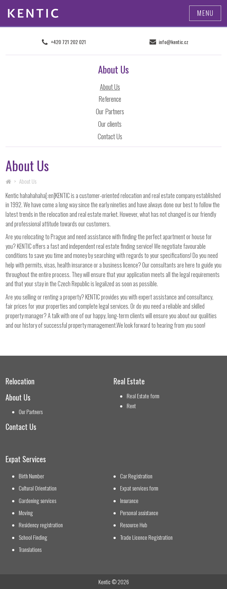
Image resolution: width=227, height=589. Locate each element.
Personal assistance (139, 513)
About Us (110, 86)
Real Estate (129, 381)
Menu (205, 13)
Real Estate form (143, 396)
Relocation (20, 381)
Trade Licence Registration (146, 537)
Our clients (110, 124)
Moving (26, 513)
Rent (131, 406)
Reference (109, 99)
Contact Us (110, 136)
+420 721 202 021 (68, 42)
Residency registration (41, 525)
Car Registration (136, 476)
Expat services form (139, 488)
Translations (30, 549)
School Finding (33, 537)
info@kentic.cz (173, 42)
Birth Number (31, 476)
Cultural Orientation (38, 488)
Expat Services (26, 459)
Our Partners (110, 111)
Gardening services (37, 500)
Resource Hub (133, 525)
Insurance (129, 500)
